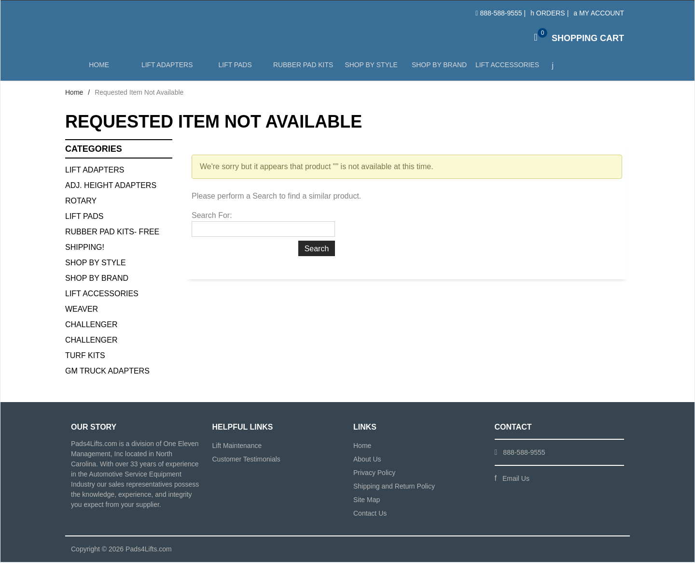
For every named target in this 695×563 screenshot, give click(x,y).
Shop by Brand (438, 68)
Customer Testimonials (246, 460)
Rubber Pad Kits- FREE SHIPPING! (112, 240)
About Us (367, 460)
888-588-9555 (501, 13)
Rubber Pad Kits (302, 68)
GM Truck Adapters (107, 372)
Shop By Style (95, 264)
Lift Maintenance (237, 446)
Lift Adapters (166, 68)
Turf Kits (85, 356)
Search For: (212, 216)
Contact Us (370, 514)
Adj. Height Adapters (110, 186)
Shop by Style (370, 68)
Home (99, 68)
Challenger (91, 325)
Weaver (81, 310)
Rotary (81, 202)
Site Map (366, 501)
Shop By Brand (96, 279)
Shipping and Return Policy (394, 487)
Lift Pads (234, 68)
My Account (598, 13)
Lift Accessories (505, 68)
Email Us (515, 479)
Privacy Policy (374, 473)
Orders (547, 13)
